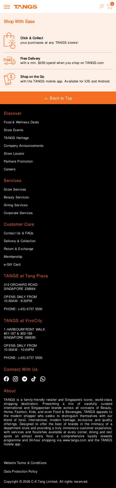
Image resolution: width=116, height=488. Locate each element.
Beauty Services (16, 197)
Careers (10, 169)
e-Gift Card (12, 265)
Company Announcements (24, 146)
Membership (13, 257)
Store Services (15, 190)
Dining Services (16, 205)
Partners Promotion (18, 161)
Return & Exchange (18, 249)
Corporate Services (18, 213)
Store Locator (14, 154)
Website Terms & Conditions (25, 463)
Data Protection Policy (21, 471)
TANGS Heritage (16, 138)
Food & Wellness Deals (21, 122)
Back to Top (58, 98)
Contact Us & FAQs (18, 233)
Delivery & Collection (19, 241)
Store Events (13, 130)
